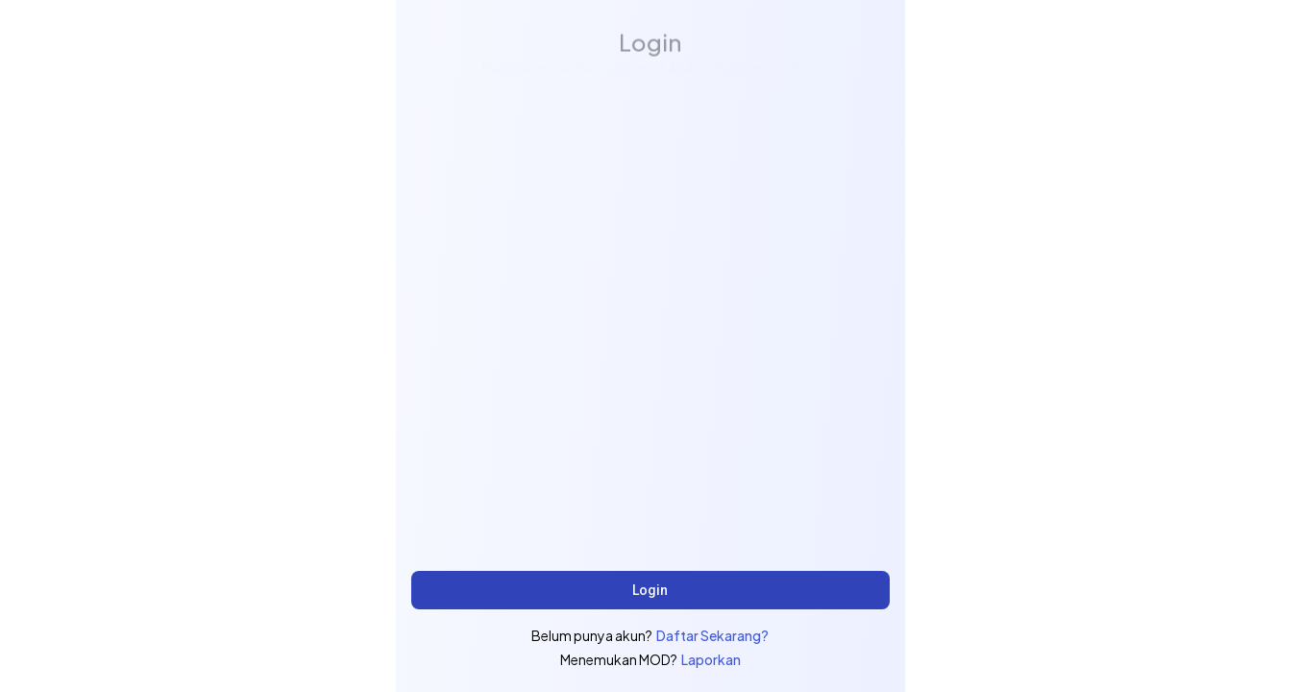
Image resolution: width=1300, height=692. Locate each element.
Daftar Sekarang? (712, 635)
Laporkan (711, 659)
